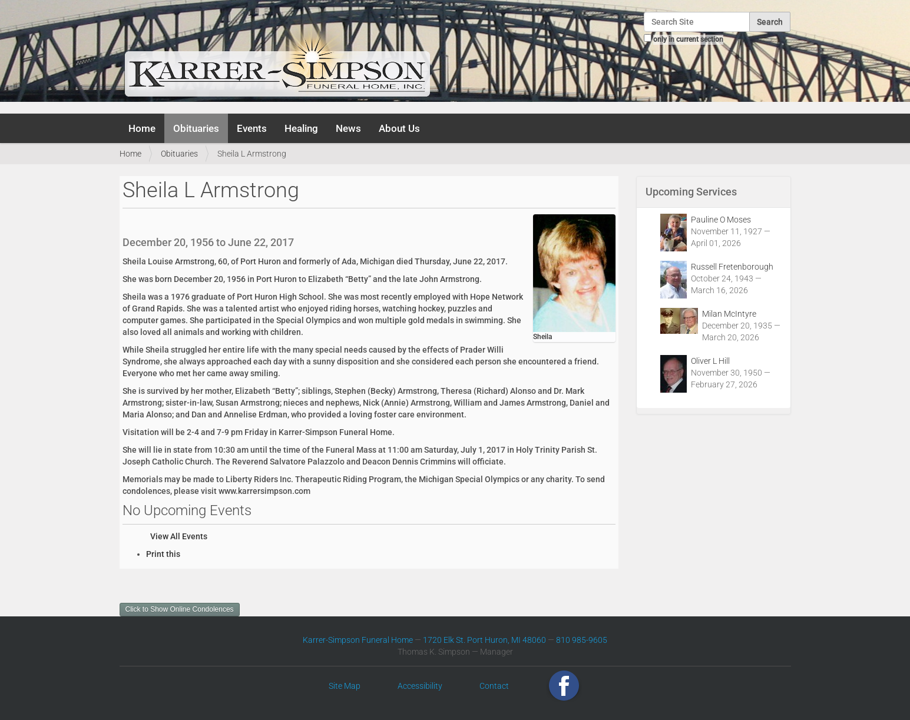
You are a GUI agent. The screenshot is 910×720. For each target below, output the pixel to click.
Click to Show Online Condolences (179, 609)
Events (252, 128)
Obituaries (196, 128)
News (348, 128)
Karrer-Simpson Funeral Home (358, 640)
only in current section (688, 39)
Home (141, 128)
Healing (301, 128)
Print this (163, 554)
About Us (399, 128)
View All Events (178, 536)
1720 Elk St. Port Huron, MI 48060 (484, 640)
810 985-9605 (581, 640)
